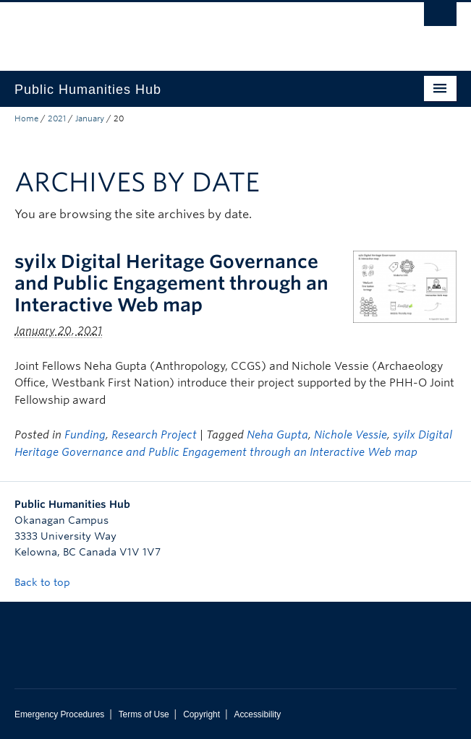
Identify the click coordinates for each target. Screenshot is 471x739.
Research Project (154, 434)
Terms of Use (144, 714)
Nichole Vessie (350, 434)
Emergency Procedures (59, 714)
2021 (57, 118)
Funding (85, 434)
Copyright (201, 714)
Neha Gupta (277, 434)
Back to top (49, 582)
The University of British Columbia (169, 29)
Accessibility (257, 714)
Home (26, 118)
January (89, 118)
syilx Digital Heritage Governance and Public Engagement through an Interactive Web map (171, 283)
